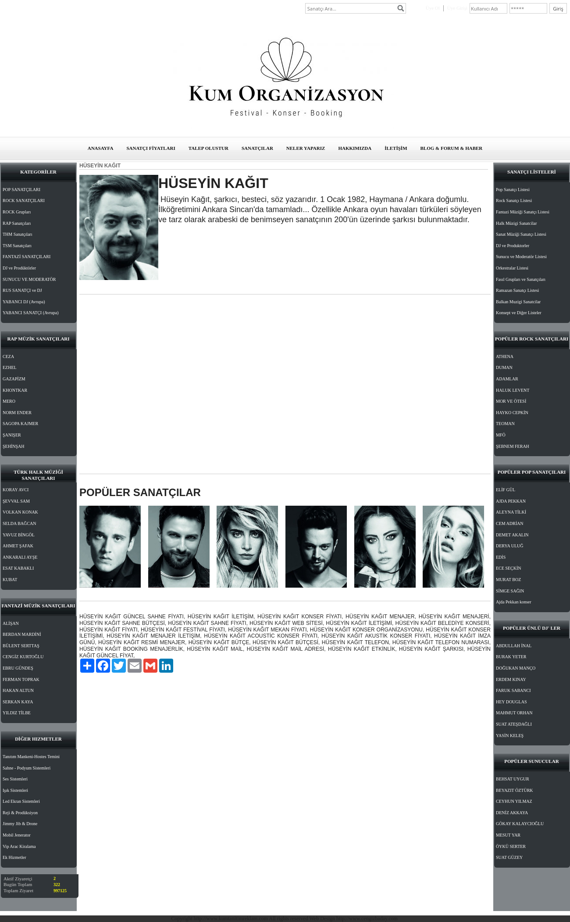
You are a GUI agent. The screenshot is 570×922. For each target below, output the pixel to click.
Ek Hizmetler (14, 857)
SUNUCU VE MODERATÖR (29, 279)
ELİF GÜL (505, 489)
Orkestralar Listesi (512, 268)
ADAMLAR (507, 378)
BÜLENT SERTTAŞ (21, 645)
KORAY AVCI (15, 489)
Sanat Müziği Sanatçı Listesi (521, 234)
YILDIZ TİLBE (17, 712)
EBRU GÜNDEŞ (18, 668)
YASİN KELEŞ (510, 735)
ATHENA (504, 356)
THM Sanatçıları (17, 234)
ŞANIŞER (12, 435)
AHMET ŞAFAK (18, 545)
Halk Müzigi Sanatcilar (516, 223)
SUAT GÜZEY (509, 857)
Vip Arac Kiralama (19, 846)
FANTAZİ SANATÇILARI (26, 256)
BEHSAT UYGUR (512, 779)
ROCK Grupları (17, 211)
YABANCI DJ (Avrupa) (24, 301)
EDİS (501, 557)
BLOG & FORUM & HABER (451, 148)
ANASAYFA (101, 148)
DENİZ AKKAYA (512, 812)
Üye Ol (433, 8)
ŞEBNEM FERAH (512, 446)
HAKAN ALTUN (18, 690)
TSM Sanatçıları (17, 245)
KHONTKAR (15, 390)
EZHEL (10, 367)
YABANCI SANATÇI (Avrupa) (31, 312)
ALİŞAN (11, 623)
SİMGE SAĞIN (510, 591)
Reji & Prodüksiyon (20, 812)
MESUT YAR (508, 835)
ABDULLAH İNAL (513, 645)
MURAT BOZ (508, 579)
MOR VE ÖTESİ (511, 401)
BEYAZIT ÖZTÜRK (514, 790)
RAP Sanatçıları (17, 223)
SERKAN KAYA (18, 701)
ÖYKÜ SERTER (511, 846)
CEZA (8, 356)
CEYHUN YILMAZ (514, 801)
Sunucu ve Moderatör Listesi (521, 256)
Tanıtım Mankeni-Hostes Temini (31, 756)
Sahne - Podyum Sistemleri (26, 768)
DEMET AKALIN (512, 534)
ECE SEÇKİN (508, 568)
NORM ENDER (17, 412)
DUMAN (504, 367)
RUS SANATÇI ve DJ (22, 290)
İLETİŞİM (396, 148)
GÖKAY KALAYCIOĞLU (520, 823)
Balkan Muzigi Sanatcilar (518, 301)
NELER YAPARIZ (305, 148)
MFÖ (501, 435)
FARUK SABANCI (513, 690)
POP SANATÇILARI (21, 189)
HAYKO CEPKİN (512, 412)
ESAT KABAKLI (18, 568)
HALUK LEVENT (512, 390)
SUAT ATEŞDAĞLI (514, 724)
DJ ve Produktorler (512, 245)
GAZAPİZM (14, 378)
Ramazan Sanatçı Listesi (517, 290)
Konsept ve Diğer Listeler (519, 312)
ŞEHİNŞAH (13, 446)
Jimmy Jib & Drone (20, 823)
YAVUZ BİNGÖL (19, 534)
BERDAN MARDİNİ (22, 634)
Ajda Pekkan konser (513, 601)
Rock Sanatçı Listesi (514, 200)
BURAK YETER (511, 656)
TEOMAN (505, 423)
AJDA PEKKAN (511, 501)
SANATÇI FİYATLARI (150, 148)
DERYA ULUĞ (510, 545)
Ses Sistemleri (15, 779)
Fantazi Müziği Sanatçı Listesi (522, 211)
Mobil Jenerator (17, 835)
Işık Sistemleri (15, 790)
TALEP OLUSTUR (208, 148)
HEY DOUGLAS (511, 701)
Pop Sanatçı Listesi (513, 189)
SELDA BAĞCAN (19, 523)
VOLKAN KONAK (20, 512)
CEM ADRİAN (510, 523)
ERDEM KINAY (511, 679)
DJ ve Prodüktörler (19, 268)
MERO (9, 401)
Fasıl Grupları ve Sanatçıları (520, 279)
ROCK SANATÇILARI (24, 200)
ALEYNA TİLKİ (511, 512)
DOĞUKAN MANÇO (515, 668)
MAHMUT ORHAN (514, 712)
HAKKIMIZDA (354, 148)
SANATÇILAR (257, 148)
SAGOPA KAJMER (20, 423)
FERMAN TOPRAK (21, 679)
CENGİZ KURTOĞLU (23, 656)
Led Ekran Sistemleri (21, 801)
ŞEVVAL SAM (16, 501)
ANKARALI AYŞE (20, 557)
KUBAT (10, 579)
